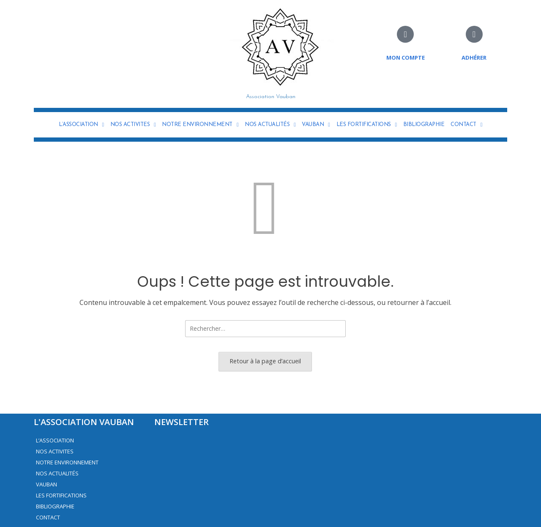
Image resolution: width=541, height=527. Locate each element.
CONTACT (466, 124)
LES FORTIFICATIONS (366, 124)
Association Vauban (270, 96)
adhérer (474, 57)
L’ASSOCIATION (81, 124)
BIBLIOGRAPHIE (424, 124)
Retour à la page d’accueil (265, 361)
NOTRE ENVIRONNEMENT (200, 124)
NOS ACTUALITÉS (270, 124)
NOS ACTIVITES (133, 124)
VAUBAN (316, 124)
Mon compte (405, 57)
